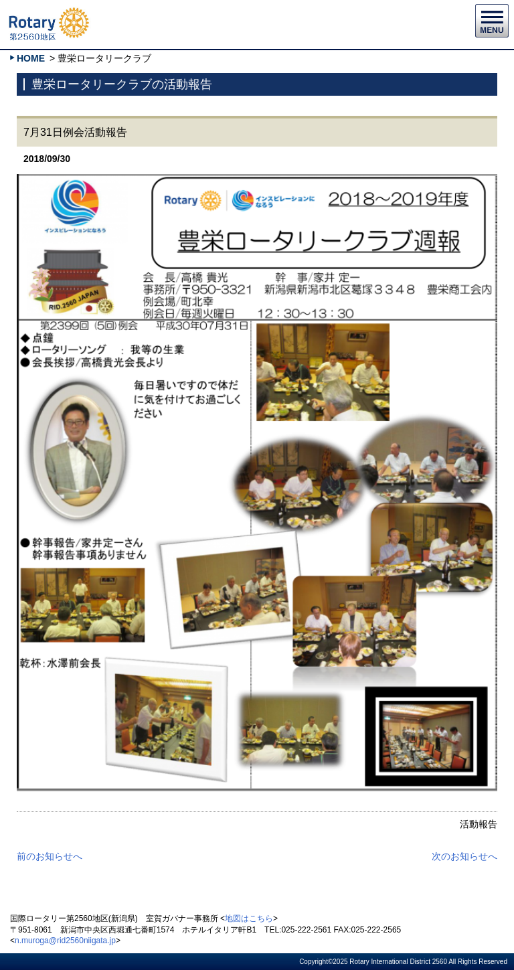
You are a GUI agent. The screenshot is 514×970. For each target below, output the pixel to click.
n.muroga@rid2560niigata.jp (65, 940)
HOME (31, 58)
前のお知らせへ (49, 856)
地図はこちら (249, 918)
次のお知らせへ (464, 856)
